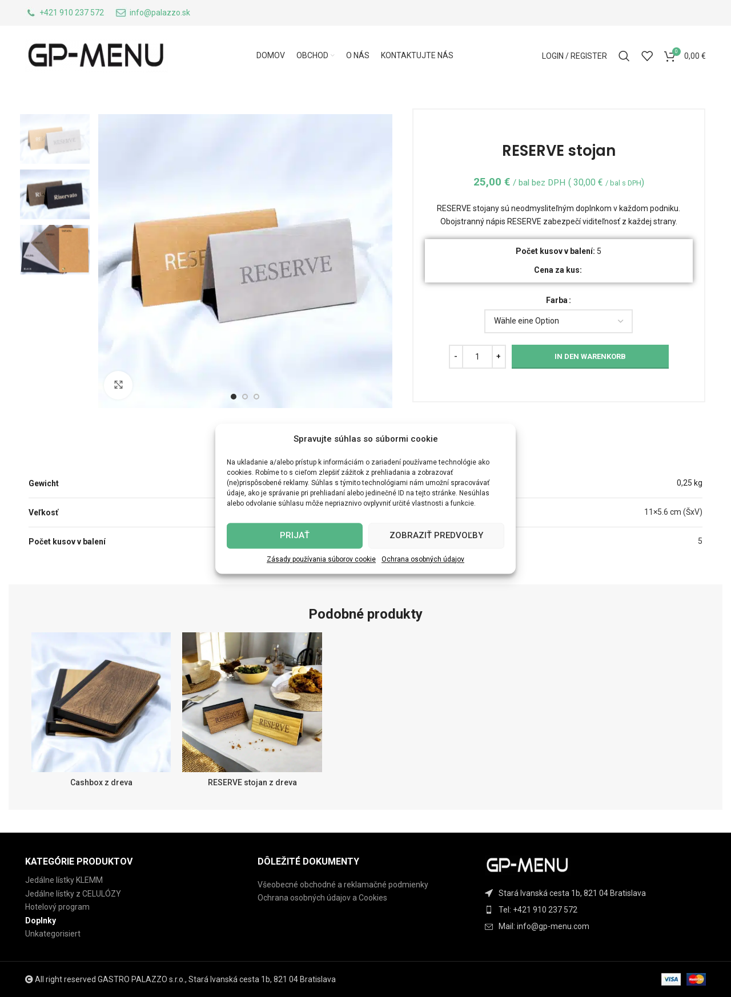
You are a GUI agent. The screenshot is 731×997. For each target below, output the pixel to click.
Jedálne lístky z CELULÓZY (73, 893)
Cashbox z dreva (101, 782)
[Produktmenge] (477, 357)
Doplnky (40, 920)
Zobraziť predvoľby (436, 535)
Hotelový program (57, 906)
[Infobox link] (64, 13)
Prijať (295, 535)
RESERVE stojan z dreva (252, 782)
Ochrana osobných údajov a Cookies (322, 897)
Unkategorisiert (53, 933)
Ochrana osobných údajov (422, 559)
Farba (557, 300)
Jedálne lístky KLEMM (64, 880)
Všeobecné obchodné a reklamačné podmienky (343, 884)
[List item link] (598, 909)
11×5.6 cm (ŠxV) (673, 511)
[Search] (624, 56)
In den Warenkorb (590, 356)
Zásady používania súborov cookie (321, 559)
